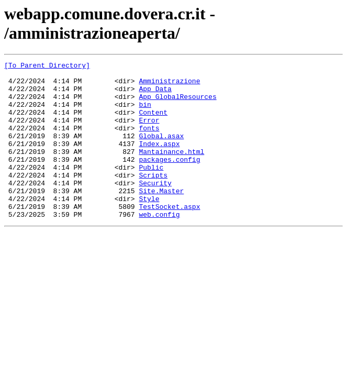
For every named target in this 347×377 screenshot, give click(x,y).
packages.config (169, 179)
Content (153, 123)
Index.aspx (159, 160)
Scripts (153, 198)
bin (145, 113)
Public (151, 189)
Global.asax (161, 151)
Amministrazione (169, 85)
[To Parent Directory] (47, 66)
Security (155, 208)
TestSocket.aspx (169, 236)
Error (149, 132)
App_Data (155, 94)
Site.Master (161, 217)
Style (149, 226)
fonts (149, 142)
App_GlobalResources (177, 104)
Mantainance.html (171, 170)
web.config (159, 245)
